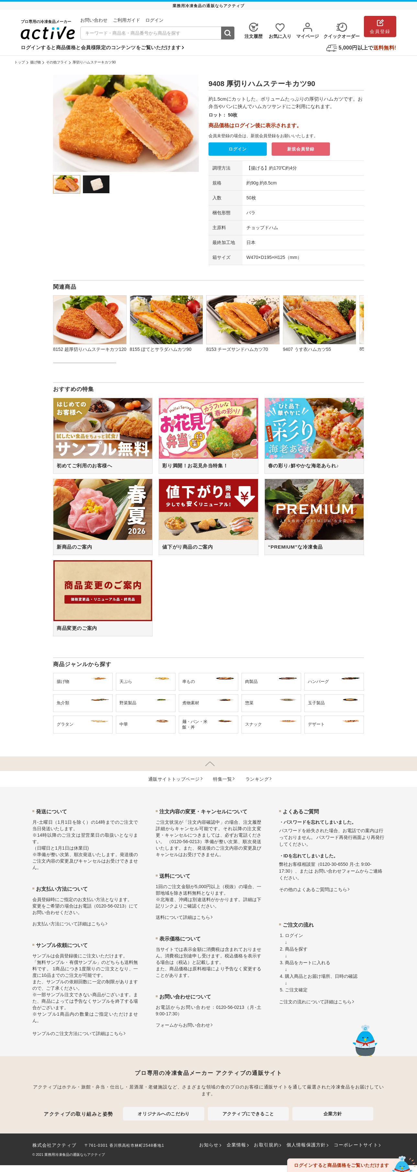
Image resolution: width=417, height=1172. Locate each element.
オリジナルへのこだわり (163, 1113)
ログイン (238, 149)
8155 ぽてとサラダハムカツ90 (161, 349)
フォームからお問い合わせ (183, 1025)
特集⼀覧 (222, 779)
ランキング (257, 779)
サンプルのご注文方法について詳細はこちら (77, 1033)
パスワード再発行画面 (339, 837)
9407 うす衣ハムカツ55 (307, 349)
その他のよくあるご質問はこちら (313, 889)
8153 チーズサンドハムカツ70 (237, 349)
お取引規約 (266, 1144)
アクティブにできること (248, 1113)
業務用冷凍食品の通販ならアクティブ (74, 1154)
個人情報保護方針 (306, 1144)
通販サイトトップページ (174, 779)
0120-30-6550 (334, 864)
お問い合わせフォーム (337, 871)
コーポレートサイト (356, 1144)
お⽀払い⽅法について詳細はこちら (68, 923)
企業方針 (332, 1113)
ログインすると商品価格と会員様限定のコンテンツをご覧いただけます (101, 47)
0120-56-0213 (110, 906)
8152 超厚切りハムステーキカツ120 (89, 349)
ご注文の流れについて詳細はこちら (315, 1001)
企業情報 (236, 1144)
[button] (357, 313)
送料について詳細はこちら (183, 917)
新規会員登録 (300, 149)
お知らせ (209, 1144)
